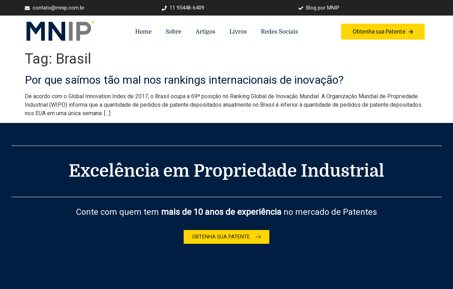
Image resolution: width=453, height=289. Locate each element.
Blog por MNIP (318, 8)
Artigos (206, 32)
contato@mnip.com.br (55, 8)
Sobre (173, 32)
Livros (238, 32)
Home (143, 32)
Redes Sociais (279, 32)
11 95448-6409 (183, 8)
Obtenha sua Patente (382, 31)
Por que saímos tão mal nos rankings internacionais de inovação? (184, 80)
